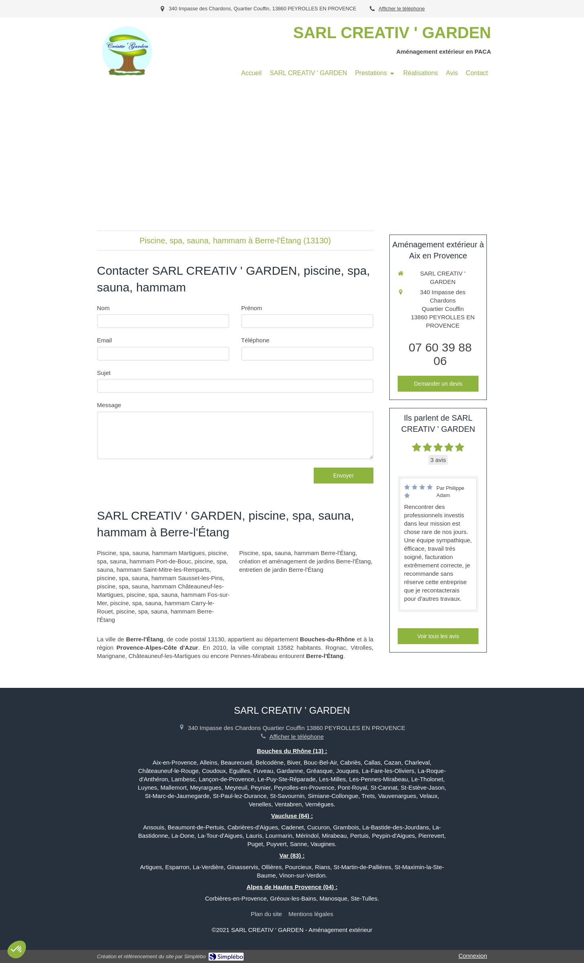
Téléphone (255, 340)
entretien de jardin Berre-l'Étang (281, 569)
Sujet (104, 372)
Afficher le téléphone (402, 9)
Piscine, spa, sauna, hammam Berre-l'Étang (297, 552)
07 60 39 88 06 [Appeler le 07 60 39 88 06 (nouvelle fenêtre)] (439, 354)
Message (109, 405)
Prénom (251, 308)
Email (104, 340)
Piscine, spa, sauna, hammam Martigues (151, 552)
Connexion (473, 955)
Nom (103, 308)
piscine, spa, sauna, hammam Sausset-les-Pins (160, 578)
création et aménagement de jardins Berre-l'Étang (305, 561)
